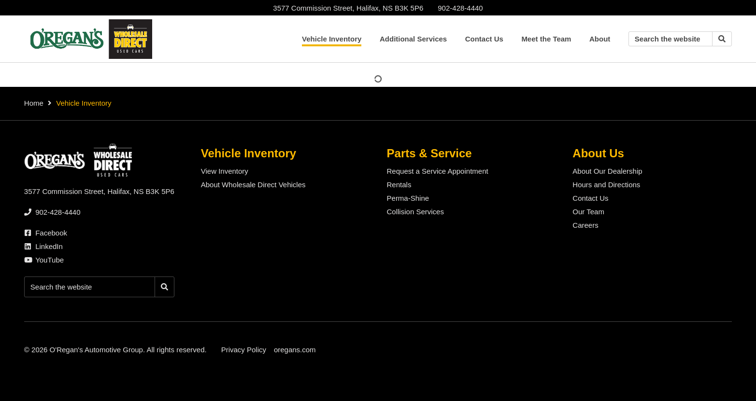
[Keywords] (670, 38)
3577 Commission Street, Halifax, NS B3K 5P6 (348, 8)
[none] (460, 8)
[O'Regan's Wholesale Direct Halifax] (89, 39)
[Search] (722, 38)
